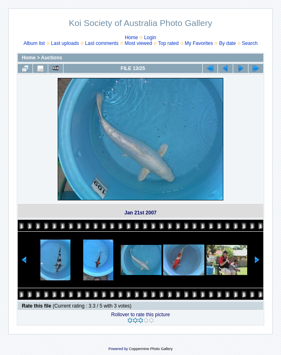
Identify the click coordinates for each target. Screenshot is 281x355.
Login (150, 37)
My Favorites (199, 43)
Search (250, 43)
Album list (34, 43)
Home (131, 37)
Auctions (51, 58)
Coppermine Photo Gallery (151, 349)
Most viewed (138, 43)
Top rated (168, 43)
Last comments (101, 43)
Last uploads (65, 43)
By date (227, 43)
